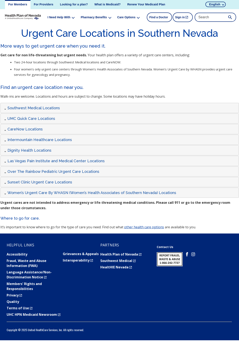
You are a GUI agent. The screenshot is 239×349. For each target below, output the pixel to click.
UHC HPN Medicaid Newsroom (33, 314)
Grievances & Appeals (81, 254)
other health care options (144, 227)
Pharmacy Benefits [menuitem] (94, 17)
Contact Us (165, 247)
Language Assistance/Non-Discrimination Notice (29, 274)
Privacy (14, 295)
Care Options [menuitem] (126, 17)
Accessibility (17, 254)
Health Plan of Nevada (120, 254)
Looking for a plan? (74, 4)
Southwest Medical (118, 260)
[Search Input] (215, 17)
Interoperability (78, 260)
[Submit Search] (230, 17)
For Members (17, 4)
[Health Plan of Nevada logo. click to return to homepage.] (23, 17)
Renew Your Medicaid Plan (146, 4)
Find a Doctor (158, 17)
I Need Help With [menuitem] (58, 17)
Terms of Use (19, 308)
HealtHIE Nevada (116, 267)
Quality (13, 301)
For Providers (43, 4)
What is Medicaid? (108, 4)
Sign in (184, 19)
